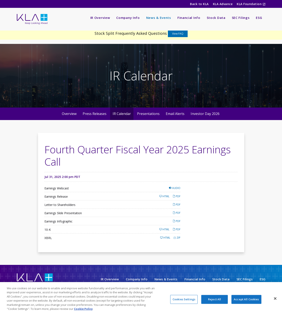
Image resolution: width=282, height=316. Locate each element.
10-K (47, 230)
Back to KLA (199, 4)
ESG (259, 17)
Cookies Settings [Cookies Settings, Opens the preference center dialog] (184, 300)
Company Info (128, 17)
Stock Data (216, 17)
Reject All (214, 300)
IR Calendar (122, 113)
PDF (176, 196)
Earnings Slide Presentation (63, 213)
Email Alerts (175, 113)
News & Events (158, 17)
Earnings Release (56, 196)
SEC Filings (241, 17)
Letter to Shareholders (59, 205)
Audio (174, 188)
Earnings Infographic (58, 221)
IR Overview (100, 17)
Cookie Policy (83, 309)
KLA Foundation (249, 4)
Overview (69, 113)
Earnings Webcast (56, 188)
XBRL (48, 238)
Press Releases (94, 113)
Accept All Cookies (246, 300)
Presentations (148, 113)
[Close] (275, 299)
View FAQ (177, 33)
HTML (164, 196)
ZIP (176, 237)
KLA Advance (222, 4)
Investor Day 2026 (205, 113)
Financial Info (188, 17)
